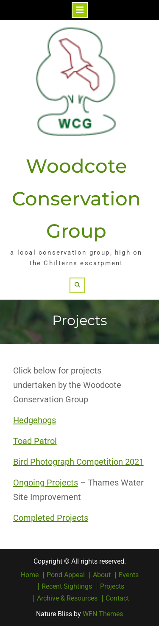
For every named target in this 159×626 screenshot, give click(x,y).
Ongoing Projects (45, 482)
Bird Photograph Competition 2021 (78, 462)
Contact (117, 598)
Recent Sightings (67, 586)
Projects (112, 586)
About (102, 575)
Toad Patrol (35, 441)
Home (30, 575)
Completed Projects (50, 518)
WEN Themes (103, 614)
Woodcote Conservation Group (76, 198)
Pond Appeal (66, 575)
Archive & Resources (67, 598)
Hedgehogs (34, 420)
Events (129, 575)
